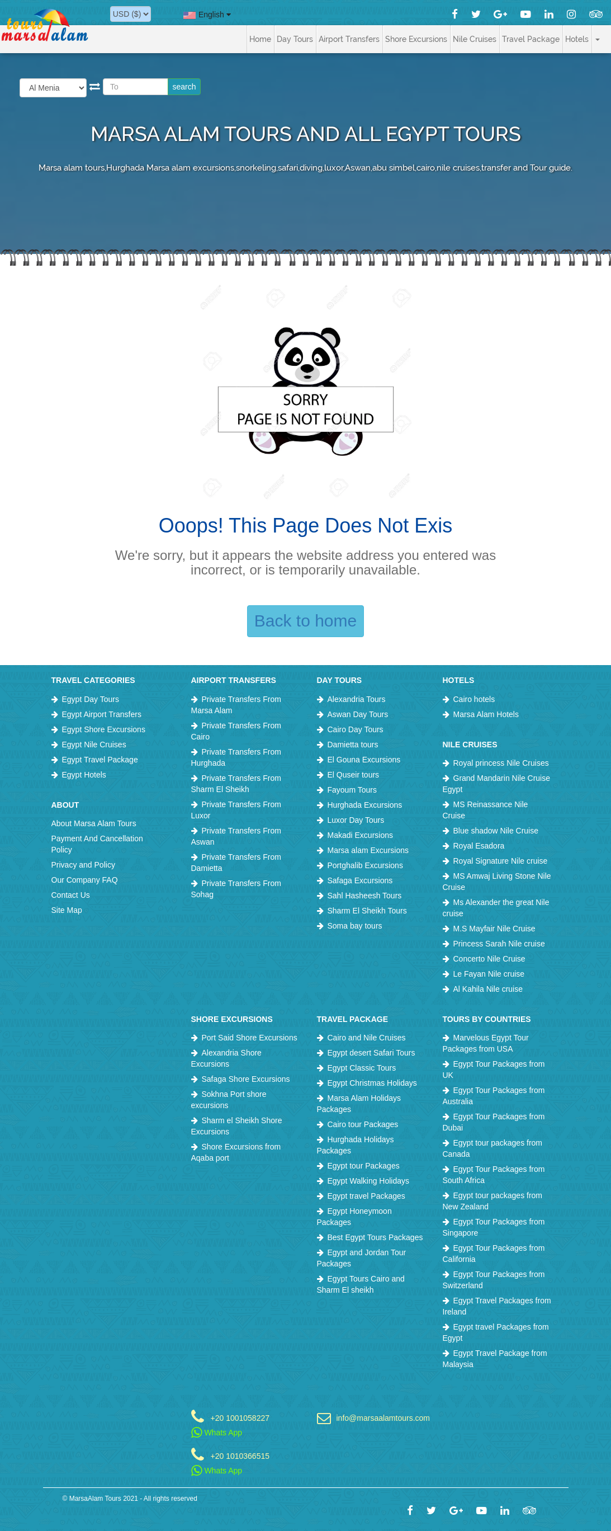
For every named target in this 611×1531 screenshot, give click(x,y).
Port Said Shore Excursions (249, 1037)
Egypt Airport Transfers (101, 714)
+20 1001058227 (240, 1418)
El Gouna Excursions (364, 759)
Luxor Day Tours (356, 820)
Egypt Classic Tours (362, 1067)
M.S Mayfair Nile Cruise (494, 928)
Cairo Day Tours (355, 729)
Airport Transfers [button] (349, 39)
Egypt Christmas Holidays (372, 1082)
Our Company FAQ (84, 879)
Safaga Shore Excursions (246, 1079)
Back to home (305, 620)
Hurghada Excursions (365, 804)
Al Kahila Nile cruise (488, 988)
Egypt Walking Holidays (369, 1180)
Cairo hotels (474, 699)
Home (260, 39)
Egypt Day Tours (90, 699)
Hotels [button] (577, 39)
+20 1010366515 (240, 1456)
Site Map (66, 910)
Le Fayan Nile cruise (489, 973)
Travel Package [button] (531, 39)
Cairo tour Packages (363, 1124)
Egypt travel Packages (366, 1195)
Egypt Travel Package (100, 759)
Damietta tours (353, 744)
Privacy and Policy (83, 864)
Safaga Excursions (360, 880)
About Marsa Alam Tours (93, 823)
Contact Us (70, 895)
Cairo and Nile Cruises (367, 1037)
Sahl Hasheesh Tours (365, 895)
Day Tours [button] (295, 39)
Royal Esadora (479, 845)
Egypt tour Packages (364, 1165)
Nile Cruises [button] (474, 39)
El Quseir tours (354, 774)
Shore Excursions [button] (416, 39)
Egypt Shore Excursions (103, 729)
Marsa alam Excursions (368, 850)
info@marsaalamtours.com (381, 1418)
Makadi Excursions (361, 835)
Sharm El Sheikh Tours (367, 910)
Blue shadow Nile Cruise (496, 830)
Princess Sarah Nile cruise (499, 943)
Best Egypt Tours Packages (375, 1237)
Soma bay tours (355, 925)
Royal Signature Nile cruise (500, 860)
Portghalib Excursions (365, 865)
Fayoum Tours (352, 789)
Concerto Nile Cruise (489, 958)
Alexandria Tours (357, 699)
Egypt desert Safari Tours (371, 1052)
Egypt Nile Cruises (94, 744)
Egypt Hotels (84, 774)
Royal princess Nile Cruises (501, 763)
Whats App (217, 1432)
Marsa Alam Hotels (486, 714)
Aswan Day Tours (358, 714)
